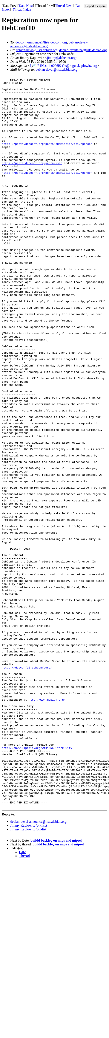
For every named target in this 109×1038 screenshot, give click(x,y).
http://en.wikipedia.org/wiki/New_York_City (37, 882)
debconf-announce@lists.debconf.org (41, 42)
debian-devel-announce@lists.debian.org (38, 967)
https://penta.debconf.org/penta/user (32, 180)
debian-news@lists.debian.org (36, 50)
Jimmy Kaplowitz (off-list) (28, 975)
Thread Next (63, 5)
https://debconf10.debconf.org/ (27, 786)
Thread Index (22, 9)
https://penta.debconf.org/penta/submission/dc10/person (47, 157)
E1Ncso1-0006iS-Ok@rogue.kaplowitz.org (67, 65)
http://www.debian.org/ (47, 824)
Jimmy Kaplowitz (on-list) (28, 971)
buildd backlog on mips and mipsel (56, 986)
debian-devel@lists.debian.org (57, 69)
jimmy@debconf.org (61, 58)
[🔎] (33, 65)
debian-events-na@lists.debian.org (83, 50)
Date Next (26, 5)
